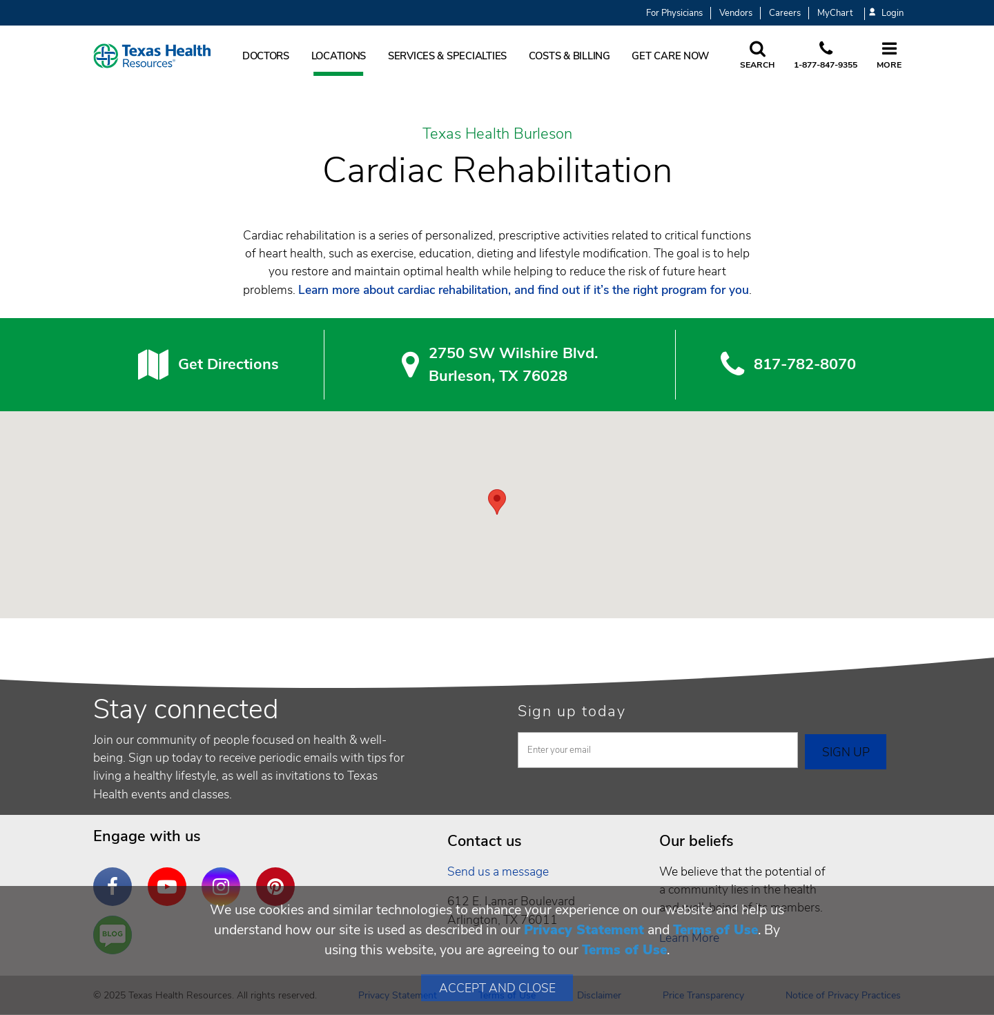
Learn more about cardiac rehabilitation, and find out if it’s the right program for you (523, 290)
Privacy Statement (584, 929)
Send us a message (498, 871)
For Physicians (674, 13)
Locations (339, 56)
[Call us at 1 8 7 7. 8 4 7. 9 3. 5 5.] (825, 56)
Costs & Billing (569, 56)
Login (886, 13)
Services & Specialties (447, 56)
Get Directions (228, 364)
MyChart (834, 13)
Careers (785, 13)
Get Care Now (670, 56)
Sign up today (572, 711)
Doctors (265, 56)
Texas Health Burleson (497, 134)
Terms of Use (715, 929)
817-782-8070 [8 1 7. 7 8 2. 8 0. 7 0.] (805, 364)
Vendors (735, 13)
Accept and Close (497, 988)
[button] (497, 502)
